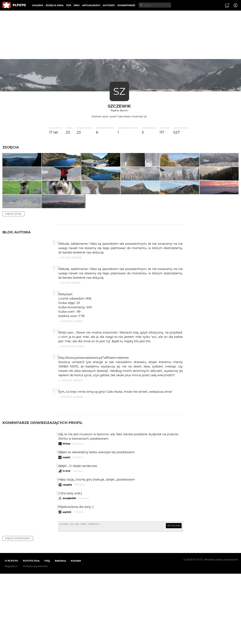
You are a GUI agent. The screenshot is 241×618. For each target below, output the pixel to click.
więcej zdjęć (13, 256)
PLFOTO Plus (31, 605)
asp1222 (67, 555)
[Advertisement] (120, 34)
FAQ (47, 605)
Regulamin (11, 610)
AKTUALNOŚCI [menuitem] (91, 5)
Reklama (60, 605)
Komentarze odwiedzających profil (42, 465)
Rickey (66, 486)
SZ (119, 91)
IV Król (66, 514)
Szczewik (119, 106)
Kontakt (76, 605)
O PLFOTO (11, 605)
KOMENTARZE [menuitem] (126, 5)
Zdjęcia (10, 147)
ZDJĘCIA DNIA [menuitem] (54, 5)
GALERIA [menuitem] (37, 5)
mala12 (66, 500)
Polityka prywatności (35, 610)
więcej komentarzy (18, 582)
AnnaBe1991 (69, 541)
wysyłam (173, 568)
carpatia (67, 527)
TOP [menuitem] (68, 5)
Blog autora (16, 275)
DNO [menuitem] (77, 5)
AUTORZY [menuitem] (109, 5)
